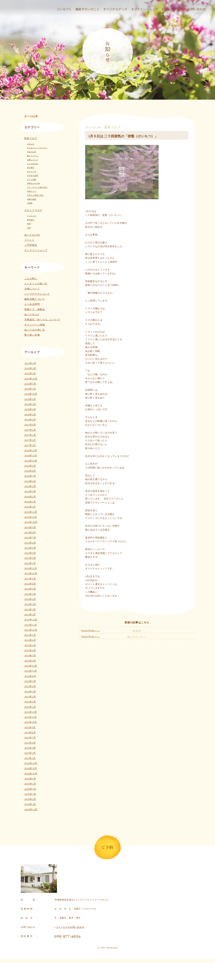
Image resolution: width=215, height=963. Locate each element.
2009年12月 (31, 809)
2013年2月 (30, 660)
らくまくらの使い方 (36, 283)
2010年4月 (30, 789)
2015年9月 (30, 527)
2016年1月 (30, 506)
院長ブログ (30, 138)
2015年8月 (30, 532)
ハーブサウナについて (37, 294)
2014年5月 (30, 594)
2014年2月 (30, 609)
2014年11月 (30, 568)
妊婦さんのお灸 (33, 183)
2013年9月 (30, 635)
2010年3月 (30, 794)
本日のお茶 (31, 152)
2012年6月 (30, 686)
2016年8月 (30, 471)
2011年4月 (30, 748)
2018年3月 (30, 414)
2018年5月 (30, 404)
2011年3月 (30, 753)
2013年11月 (30, 625)
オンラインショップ (142, 14)
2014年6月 (30, 589)
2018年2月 (30, 419)
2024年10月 (31, 378)
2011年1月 (30, 758)
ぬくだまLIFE (32, 235)
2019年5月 (30, 389)
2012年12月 (30, 666)
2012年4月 (30, 696)
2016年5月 (30, 486)
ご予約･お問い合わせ (191, 14)
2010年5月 (30, 783)
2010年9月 (30, 778)
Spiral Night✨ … (91, 624)
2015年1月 (30, 563)
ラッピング (31, 216)
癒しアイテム (32, 156)
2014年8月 (30, 583)
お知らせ (166, 14)
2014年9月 (30, 578)
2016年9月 (30, 466)
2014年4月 (30, 599)
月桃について (32, 288)
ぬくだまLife (31, 314)
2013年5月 (30, 645)
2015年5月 (30, 548)
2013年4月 (30, 650)
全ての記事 (31, 116)
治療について (32, 160)
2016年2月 (30, 501)
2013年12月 (30, 619)
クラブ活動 (31, 179)
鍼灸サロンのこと (83, 14)
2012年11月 (30, 671)
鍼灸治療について (34, 299)
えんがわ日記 (32, 164)
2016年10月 (30, 460)
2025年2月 (30, 368)
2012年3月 (30, 701)
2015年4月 (30, 553)
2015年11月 (30, 517)
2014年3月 (30, 604)
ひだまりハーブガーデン (37, 148)
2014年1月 (30, 614)
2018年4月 (30, 409)
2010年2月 (30, 799)
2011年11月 (30, 717)
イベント (29, 240)
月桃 (29, 228)
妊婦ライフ (31, 191)
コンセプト (59, 14)
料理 (29, 224)
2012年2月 (30, 707)
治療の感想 (31, 199)
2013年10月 (30, 630)
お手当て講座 (32, 175)
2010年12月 (30, 763)
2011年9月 (30, 727)
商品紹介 (31, 220)
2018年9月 (30, 399)
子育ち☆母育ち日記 (35, 195)
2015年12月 (30, 512)
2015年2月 (30, 558)
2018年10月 (30, 394)
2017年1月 (30, 445)
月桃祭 (30, 203)
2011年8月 (30, 732)
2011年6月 (30, 743)
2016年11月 (30, 455)
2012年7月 (30, 681)
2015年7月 (30, 537)
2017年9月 (30, 424)
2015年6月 (30, 543)
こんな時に (30, 278)
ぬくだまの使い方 (34, 330)
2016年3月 (30, 496)
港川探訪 (31, 167)
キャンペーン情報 (34, 324)
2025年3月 (30, 363)
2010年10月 (31, 773)
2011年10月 (30, 722)
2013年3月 (30, 655)
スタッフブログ (33, 210)
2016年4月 (30, 491)
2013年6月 (30, 640)
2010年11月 (30, 768)
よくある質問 (32, 304)
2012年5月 (30, 691)
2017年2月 (30, 440)
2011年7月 (30, 737)
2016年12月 (30, 450)
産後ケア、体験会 (34, 309)
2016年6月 (30, 481)
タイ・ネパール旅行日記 (37, 187)
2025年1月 (30, 373)
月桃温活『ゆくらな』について (42, 319)
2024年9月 (30, 383)
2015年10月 (30, 522)
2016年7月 (30, 476)
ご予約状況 (30, 245)
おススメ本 (31, 171)
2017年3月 (30, 435)
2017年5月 (30, 430)
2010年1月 (30, 804)
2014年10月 (30, 573)
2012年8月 (30, 676)
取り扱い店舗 (32, 335)
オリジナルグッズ (112, 14)
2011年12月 (30, 712)
